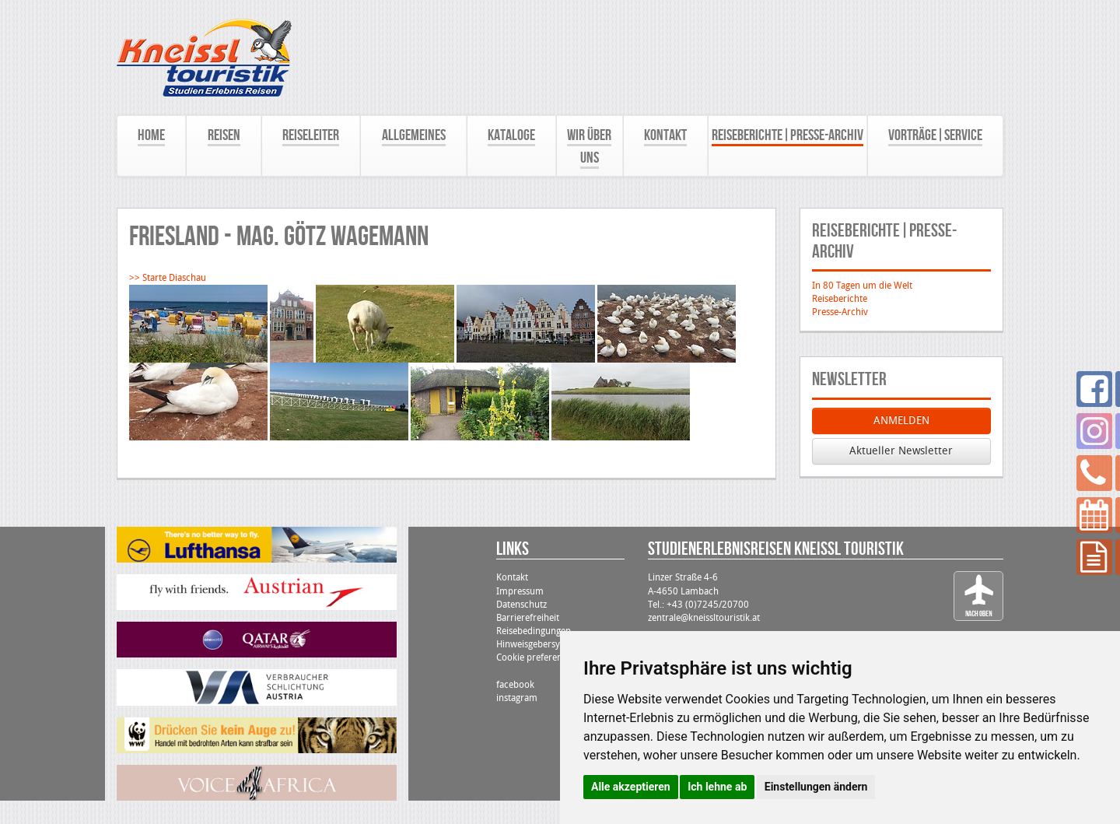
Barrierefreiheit (527, 617)
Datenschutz (521, 604)
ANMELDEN (901, 420)
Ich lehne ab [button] (717, 786)
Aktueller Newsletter (901, 451)
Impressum (520, 591)
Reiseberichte (839, 298)
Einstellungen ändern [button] (816, 786)
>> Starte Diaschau (167, 277)
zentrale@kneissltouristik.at (704, 617)
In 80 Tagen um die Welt (862, 285)
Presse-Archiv (840, 312)
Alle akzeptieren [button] (630, 786)
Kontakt (512, 577)
